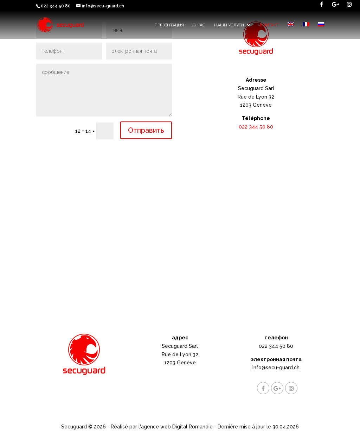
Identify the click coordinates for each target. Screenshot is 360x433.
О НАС (199, 25)
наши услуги (229, 25)
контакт (269, 25)
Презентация (169, 25)
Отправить (146, 130)
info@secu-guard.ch (276, 367)
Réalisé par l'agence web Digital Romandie (162, 426)
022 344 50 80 (256, 127)
